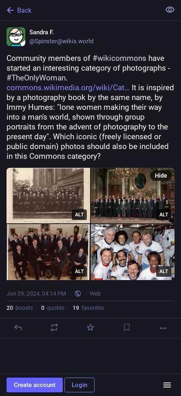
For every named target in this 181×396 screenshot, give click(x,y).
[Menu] (167, 385)
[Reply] (18, 327)
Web (95, 293)
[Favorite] (90, 327)
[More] (163, 328)
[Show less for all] (170, 10)
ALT (79, 215)
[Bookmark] (127, 327)
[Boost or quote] (54, 327)
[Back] (79, 10)
